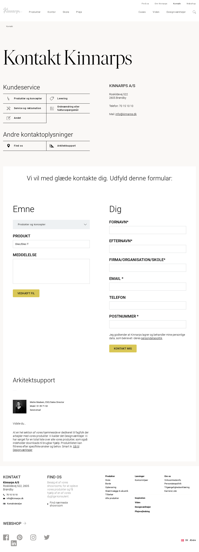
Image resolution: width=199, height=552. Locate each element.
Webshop (191, 4)
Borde (108, 483)
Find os (145, 4)
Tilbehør (109, 494)
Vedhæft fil (26, 293)
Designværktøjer (176, 12)
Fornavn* (118, 222)
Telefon (117, 297)
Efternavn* (120, 241)
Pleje (79, 12)
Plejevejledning (142, 511)
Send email (35, 410)
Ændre (193, 540)
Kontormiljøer (141, 480)
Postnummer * (124, 316)
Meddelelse (25, 255)
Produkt (21, 236)
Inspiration (140, 498)
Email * (116, 278)
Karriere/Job (170, 491)
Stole (107, 480)
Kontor (52, 12)
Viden (156, 12)
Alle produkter (112, 498)
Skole (66, 12)
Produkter (35, 12)
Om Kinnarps (161, 4)
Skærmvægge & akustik (116, 491)
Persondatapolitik (173, 483)
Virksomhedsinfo (172, 480)
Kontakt (177, 4)
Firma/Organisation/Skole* (137, 260)
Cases (142, 12)
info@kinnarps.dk (126, 114)
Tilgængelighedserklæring (176, 487)
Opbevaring (110, 487)
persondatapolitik (151, 338)
